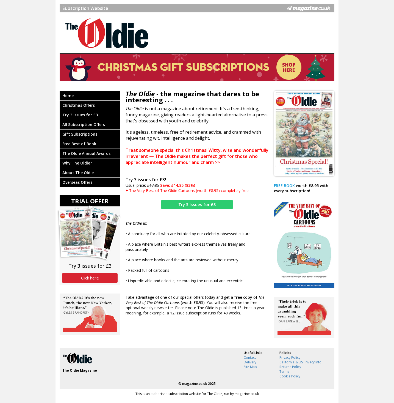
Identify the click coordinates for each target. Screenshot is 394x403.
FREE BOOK (284, 185)
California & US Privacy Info (300, 362)
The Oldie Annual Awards (86, 153)
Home (68, 95)
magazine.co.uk (194, 383)
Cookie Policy (289, 376)
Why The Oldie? (77, 163)
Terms (284, 371)
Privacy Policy (289, 357)
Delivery (250, 362)
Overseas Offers (77, 182)
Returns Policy (290, 366)
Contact (250, 357)
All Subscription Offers (83, 124)
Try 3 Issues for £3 (80, 114)
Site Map (250, 366)
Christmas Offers (78, 105)
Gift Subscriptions (79, 134)
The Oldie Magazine (79, 370)
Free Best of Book (79, 143)
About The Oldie (78, 172)
